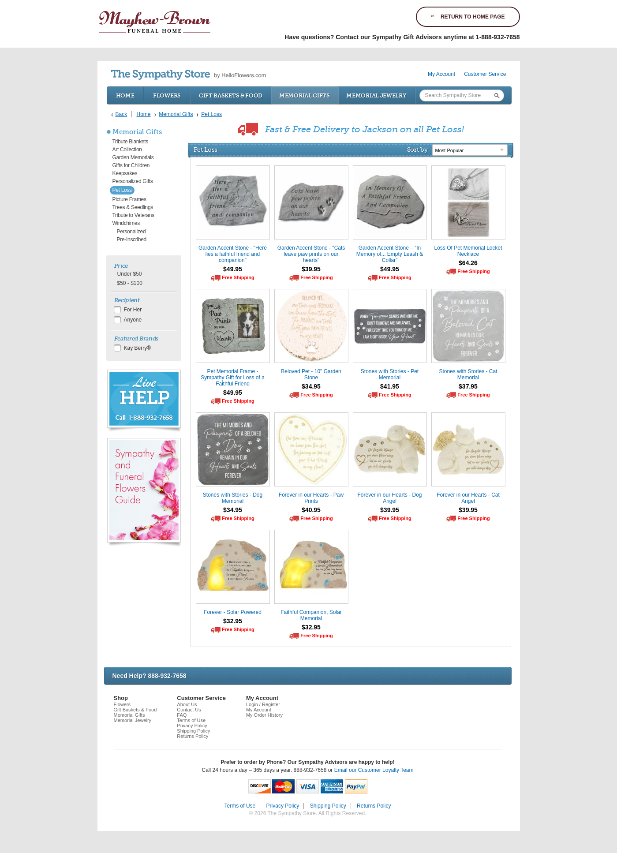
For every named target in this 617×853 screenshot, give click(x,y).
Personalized (131, 231)
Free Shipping (238, 277)
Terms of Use (191, 720)
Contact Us (189, 709)
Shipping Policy (193, 730)
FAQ (182, 715)
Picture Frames (129, 199)
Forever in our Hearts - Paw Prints (311, 498)
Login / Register (263, 704)
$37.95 (468, 386)
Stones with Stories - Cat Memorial (468, 374)
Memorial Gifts (304, 95)
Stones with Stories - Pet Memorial (390, 374)
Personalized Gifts (132, 181)
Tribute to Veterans (133, 215)
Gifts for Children (131, 165)
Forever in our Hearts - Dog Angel (389, 498)
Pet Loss (122, 190)
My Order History (264, 715)
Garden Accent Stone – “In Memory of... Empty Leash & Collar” (389, 254)
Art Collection (127, 149)
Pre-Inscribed (131, 239)
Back (121, 114)
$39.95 (311, 269)
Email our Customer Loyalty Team (374, 770)
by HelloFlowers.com (188, 75)
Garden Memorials (133, 157)
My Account (441, 74)
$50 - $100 (129, 283)
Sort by (417, 149)
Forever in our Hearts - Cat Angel (468, 498)
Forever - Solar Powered (233, 612)
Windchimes (126, 223)
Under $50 (129, 274)
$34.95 (311, 386)
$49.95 (232, 269)
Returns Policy (192, 736)
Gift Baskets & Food (230, 95)
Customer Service (485, 74)
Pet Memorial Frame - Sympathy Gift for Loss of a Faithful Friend (233, 377)
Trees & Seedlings (132, 207)
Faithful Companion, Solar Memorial (311, 615)
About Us (187, 704)
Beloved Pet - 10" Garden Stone (311, 374)
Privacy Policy (192, 725)
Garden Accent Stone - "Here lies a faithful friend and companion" (232, 254)
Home (125, 95)
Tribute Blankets (130, 141)
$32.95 (232, 621)
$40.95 (311, 509)
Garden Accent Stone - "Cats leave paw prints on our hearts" (311, 254)
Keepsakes (125, 173)
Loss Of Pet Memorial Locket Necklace (468, 251)
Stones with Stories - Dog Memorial (232, 498)
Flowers (167, 95)
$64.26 (468, 262)
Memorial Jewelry (376, 95)
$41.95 (389, 386)
